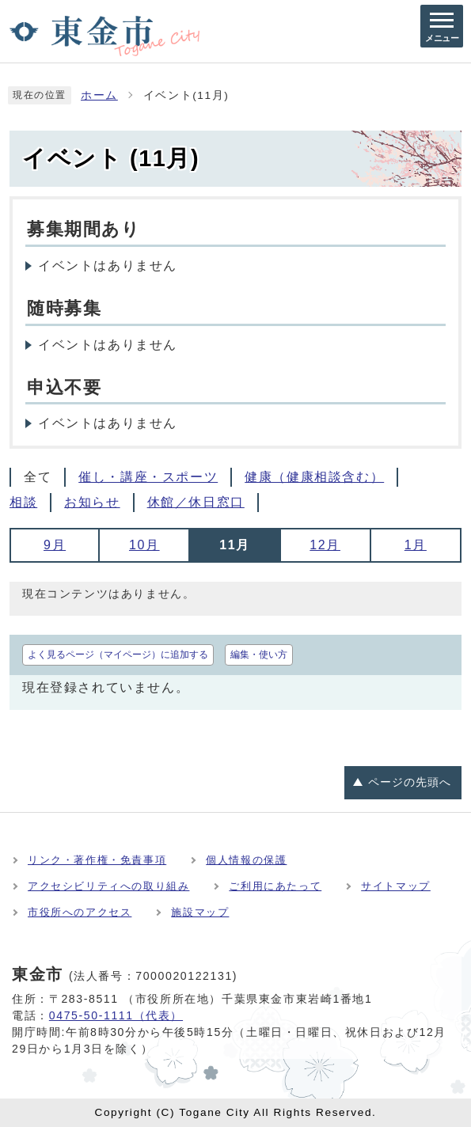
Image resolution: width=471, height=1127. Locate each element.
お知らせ (92, 502)
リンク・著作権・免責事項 (97, 860)
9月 (55, 545)
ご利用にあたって (275, 886)
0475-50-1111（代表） (116, 1015)
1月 (416, 545)
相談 (23, 502)
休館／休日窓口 (196, 502)
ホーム (99, 95)
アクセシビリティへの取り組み (108, 886)
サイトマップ (396, 886)
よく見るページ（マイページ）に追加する (118, 654)
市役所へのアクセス (79, 912)
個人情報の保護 (246, 860)
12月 (325, 545)
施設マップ (200, 912)
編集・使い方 (258, 654)
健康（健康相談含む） (314, 477)
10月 (144, 545)
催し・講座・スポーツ (148, 477)
